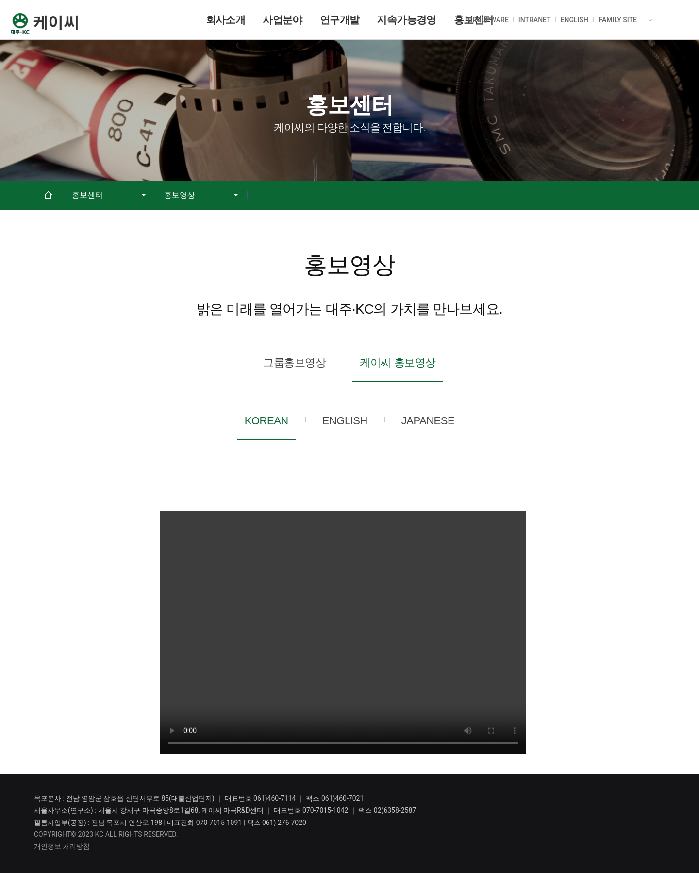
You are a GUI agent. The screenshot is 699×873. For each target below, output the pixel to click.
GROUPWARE (488, 20)
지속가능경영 (406, 19)
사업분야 (282, 19)
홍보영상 (179, 195)
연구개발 (340, 19)
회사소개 (226, 19)
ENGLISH (574, 20)
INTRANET (534, 20)
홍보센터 (87, 195)
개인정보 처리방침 (62, 846)
